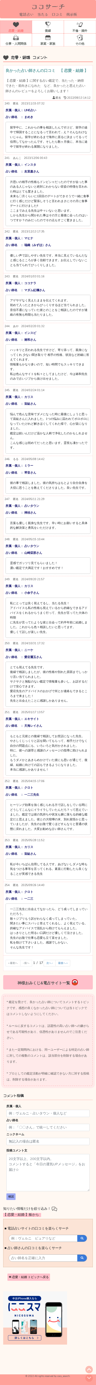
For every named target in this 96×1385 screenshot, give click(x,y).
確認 (11, 1196)
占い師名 (12, 1120)
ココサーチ (48, 6)
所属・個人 (13, 1106)
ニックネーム (15, 1134)
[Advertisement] (36, 1361)
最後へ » (62, 963)
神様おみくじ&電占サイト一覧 (48, 982)
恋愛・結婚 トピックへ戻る (29, 1277)
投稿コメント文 (16, 1150)
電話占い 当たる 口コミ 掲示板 (48, 14)
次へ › (49, 963)
